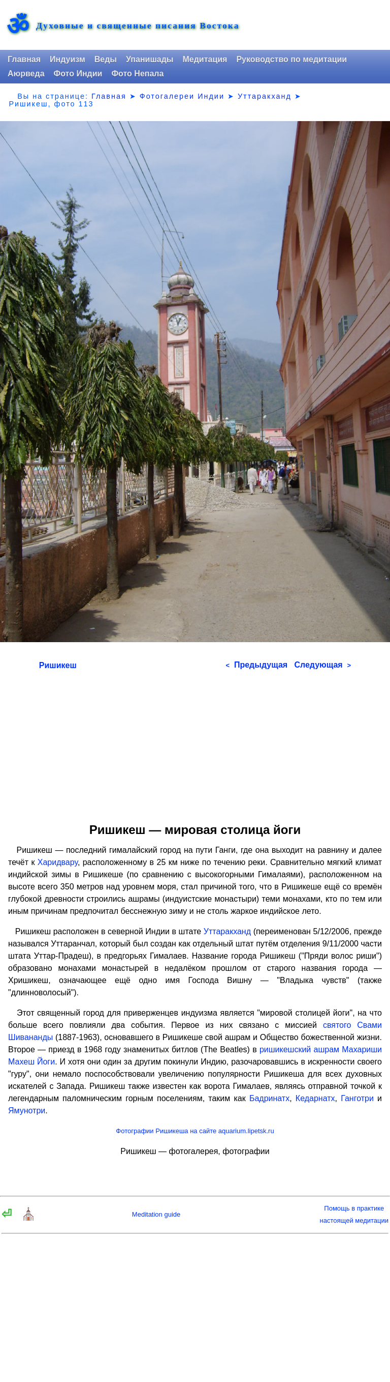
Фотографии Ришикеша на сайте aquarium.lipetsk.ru (195, 1131)
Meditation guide (156, 1214)
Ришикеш (58, 665)
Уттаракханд (264, 96)
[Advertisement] (195, 743)
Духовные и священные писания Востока (137, 26)
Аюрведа (26, 73)
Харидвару (58, 862)
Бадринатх (269, 1098)
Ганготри (357, 1098)
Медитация (204, 59)
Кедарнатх (315, 1098)
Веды (105, 59)
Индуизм (67, 59)
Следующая (322, 664)
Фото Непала (137, 73)
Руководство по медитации (291, 59)
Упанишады (149, 59)
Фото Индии (78, 73)
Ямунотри (26, 1110)
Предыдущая (256, 664)
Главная (24, 59)
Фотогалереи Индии (182, 96)
